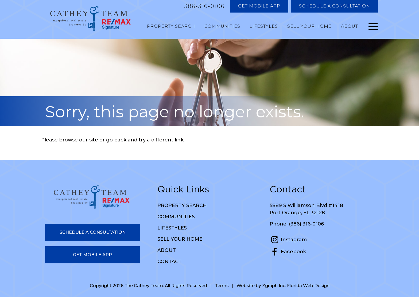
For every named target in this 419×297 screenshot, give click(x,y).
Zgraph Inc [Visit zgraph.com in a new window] (273, 285)
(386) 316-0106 (306, 224)
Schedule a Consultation (334, 6)
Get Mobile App (259, 6)
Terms (222, 285)
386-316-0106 (204, 6)
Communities (222, 26)
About (349, 26)
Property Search (171, 26)
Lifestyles (264, 26)
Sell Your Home (309, 26)
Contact (169, 261)
